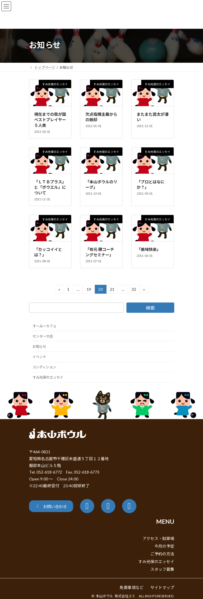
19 (88, 290)
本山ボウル (104, 596)
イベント (39, 357)
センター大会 (42, 336)
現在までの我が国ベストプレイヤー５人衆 (50, 120)
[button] (51, 506)
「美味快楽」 (149, 249)
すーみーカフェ (44, 326)
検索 (150, 307)
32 (133, 290)
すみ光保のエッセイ (47, 377)
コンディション (44, 367)
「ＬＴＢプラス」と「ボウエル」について (50, 187)
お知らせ (39, 346)
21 (112, 290)
